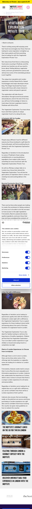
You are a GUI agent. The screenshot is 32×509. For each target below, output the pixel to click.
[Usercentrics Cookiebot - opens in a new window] (23, 223)
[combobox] (16, 13)
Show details (23, 275)
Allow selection (16, 285)
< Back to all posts (7, 43)
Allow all (16, 280)
